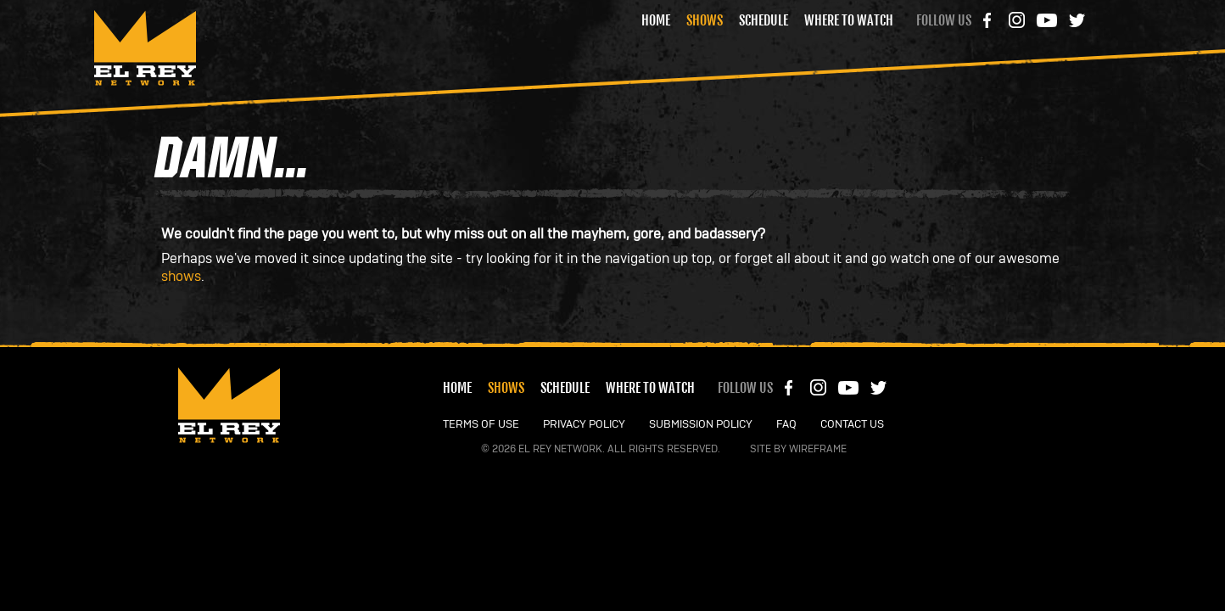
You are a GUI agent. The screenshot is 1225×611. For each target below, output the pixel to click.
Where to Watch (848, 20)
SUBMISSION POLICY (700, 424)
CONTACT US (852, 424)
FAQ (786, 424)
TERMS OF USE (481, 424)
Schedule (763, 20)
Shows (704, 20)
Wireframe (818, 449)
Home (655, 20)
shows (181, 276)
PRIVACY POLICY (584, 424)
